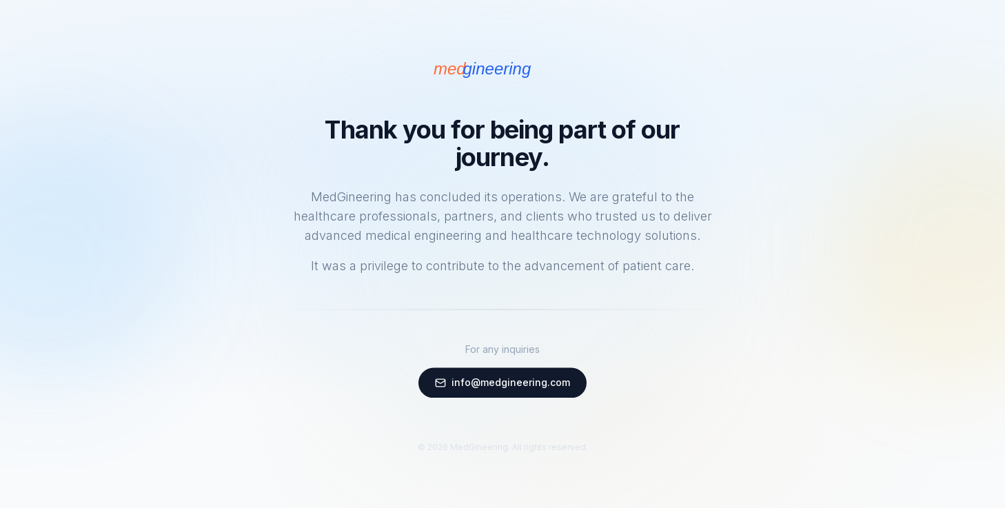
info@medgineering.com (502, 383)
